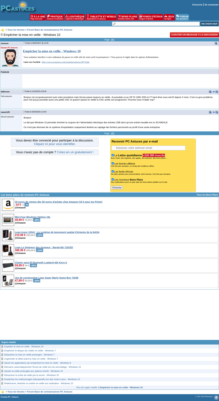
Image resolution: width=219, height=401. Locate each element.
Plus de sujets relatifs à (109, 387)
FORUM (182, 17)
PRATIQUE (55, 17)
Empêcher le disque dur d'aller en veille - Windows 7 (30, 350)
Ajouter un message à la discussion (194, 34)
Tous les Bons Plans (207, 195)
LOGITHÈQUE (75, 17)
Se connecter (211, 4)
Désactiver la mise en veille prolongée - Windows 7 (29, 354)
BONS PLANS (127, 17)
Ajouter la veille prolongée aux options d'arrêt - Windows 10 (33, 371)
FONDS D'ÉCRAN (151, 17)
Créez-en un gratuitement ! (75, 152)
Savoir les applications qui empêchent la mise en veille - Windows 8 (37, 363)
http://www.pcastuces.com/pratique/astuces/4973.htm (66, 62)
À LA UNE (37, 17)
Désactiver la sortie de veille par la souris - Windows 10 (31, 375)
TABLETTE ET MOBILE (101, 17)
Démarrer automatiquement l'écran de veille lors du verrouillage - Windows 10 (42, 367)
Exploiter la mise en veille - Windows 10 (23, 346)
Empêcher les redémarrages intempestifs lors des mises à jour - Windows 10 (42, 379)
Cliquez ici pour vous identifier (54, 144)
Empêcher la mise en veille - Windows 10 (52, 51)
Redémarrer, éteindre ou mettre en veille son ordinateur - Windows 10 (38, 383)
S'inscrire (197, 4)
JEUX (169, 17)
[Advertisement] (109, 316)
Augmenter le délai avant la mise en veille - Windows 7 (31, 358)
